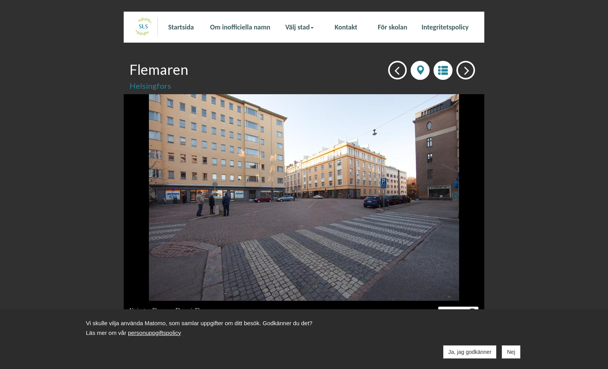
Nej (511, 352)
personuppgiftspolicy (154, 332)
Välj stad (299, 27)
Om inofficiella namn (240, 27)
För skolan (392, 27)
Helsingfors (150, 85)
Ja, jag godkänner (469, 352)
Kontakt (346, 27)
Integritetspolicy (444, 27)
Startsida (181, 27)
